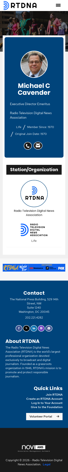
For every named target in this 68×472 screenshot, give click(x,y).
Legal (46, 464)
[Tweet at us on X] (26, 328)
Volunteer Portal (41, 416)
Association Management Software (34, 448)
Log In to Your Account (47, 403)
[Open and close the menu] (51, 5)
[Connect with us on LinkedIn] (33, 328)
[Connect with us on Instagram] (41, 328)
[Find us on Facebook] (19, 328)
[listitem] (29, 144)
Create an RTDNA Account (44, 399)
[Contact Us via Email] (48, 328)
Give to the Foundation (47, 407)
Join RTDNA (54, 395)
